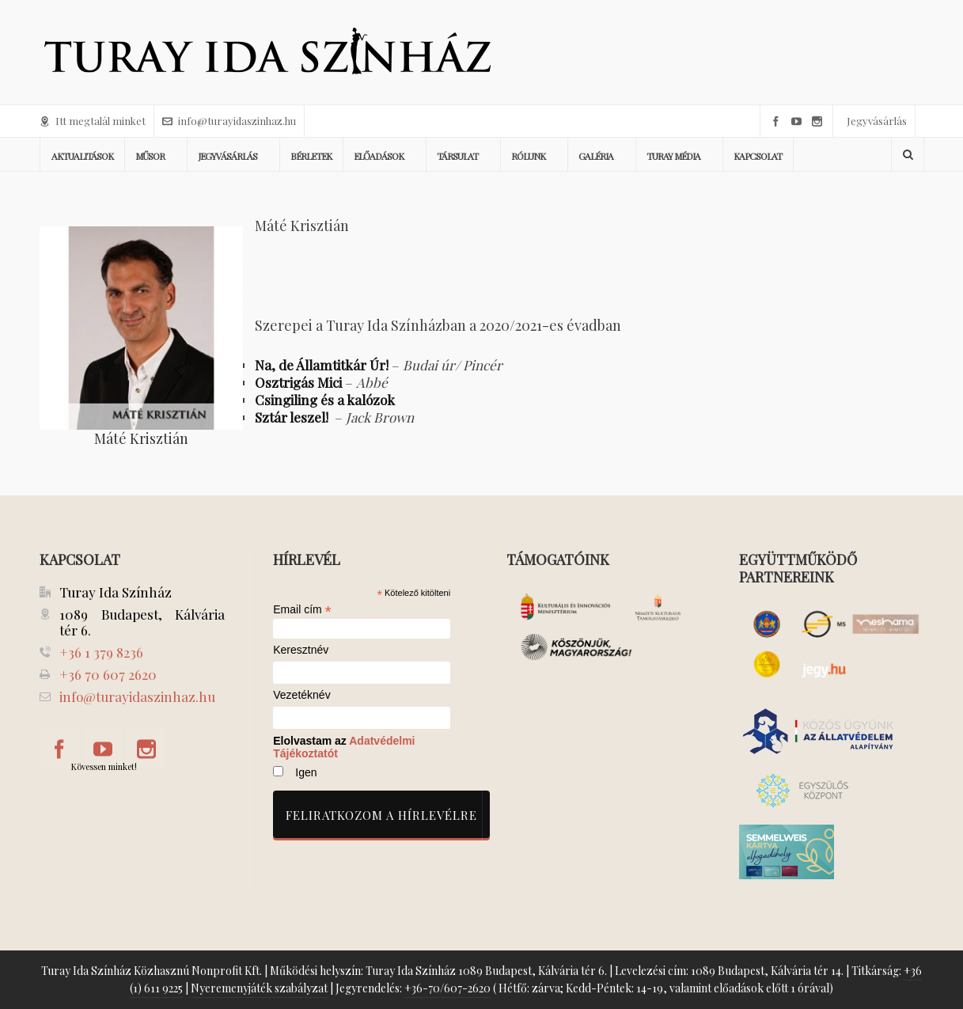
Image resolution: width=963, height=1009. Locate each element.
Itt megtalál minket (93, 120)
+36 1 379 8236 (101, 652)
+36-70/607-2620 (447, 988)
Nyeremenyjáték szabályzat (259, 988)
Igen (306, 772)
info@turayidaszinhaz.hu (229, 120)
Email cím (302, 609)
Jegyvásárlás (877, 120)
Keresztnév (300, 650)
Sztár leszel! (293, 417)
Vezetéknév (301, 695)
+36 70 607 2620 (108, 674)
